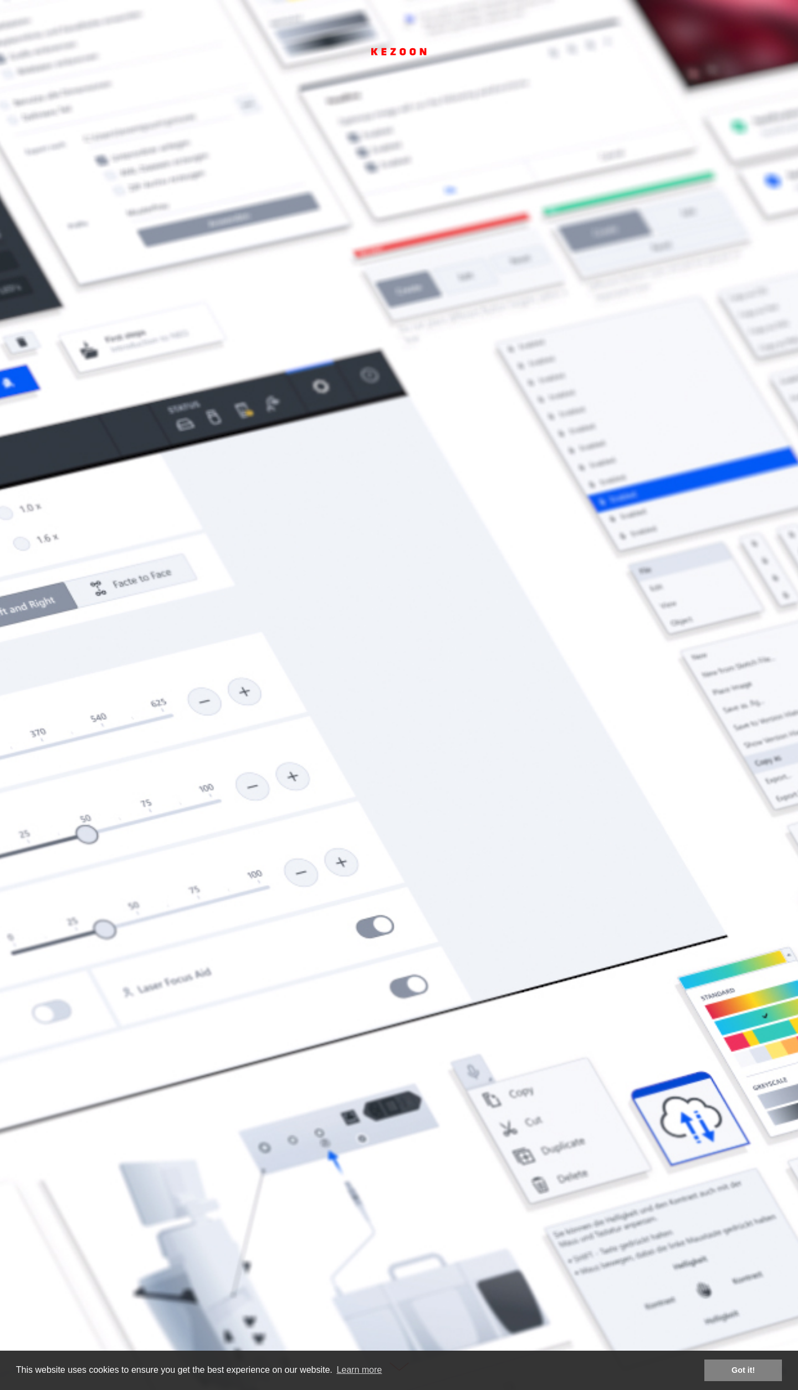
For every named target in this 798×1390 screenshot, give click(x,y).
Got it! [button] (743, 1370)
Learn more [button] (359, 1369)
